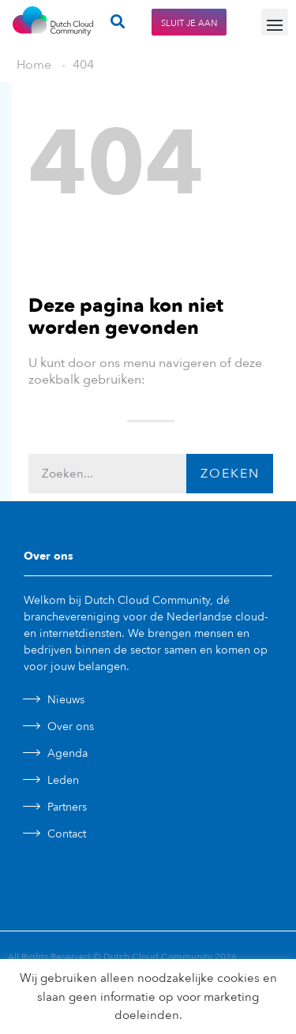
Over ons (70, 726)
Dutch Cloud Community (157, 956)
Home (34, 64)
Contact (66, 833)
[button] (274, 22)
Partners (67, 807)
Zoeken (230, 473)
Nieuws (65, 699)
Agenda (67, 753)
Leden (63, 780)
